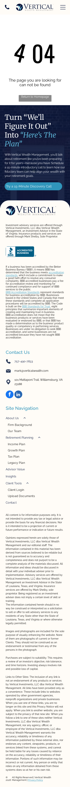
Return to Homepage (35, 96)
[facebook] (10, 394)
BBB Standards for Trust (36, 306)
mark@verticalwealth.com (31, 370)
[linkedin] (18, 394)
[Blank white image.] (7, 9)
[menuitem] (35, 424)
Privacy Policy (35, 780)
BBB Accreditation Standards (23, 292)
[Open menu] (63, 7)
